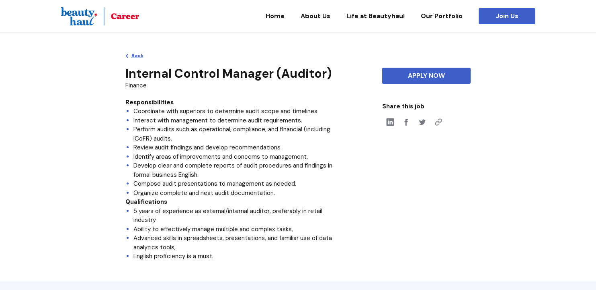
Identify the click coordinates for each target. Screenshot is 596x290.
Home (275, 16)
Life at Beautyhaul (375, 16)
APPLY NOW (426, 75)
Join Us (507, 16)
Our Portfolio (442, 16)
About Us (315, 16)
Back (137, 55)
